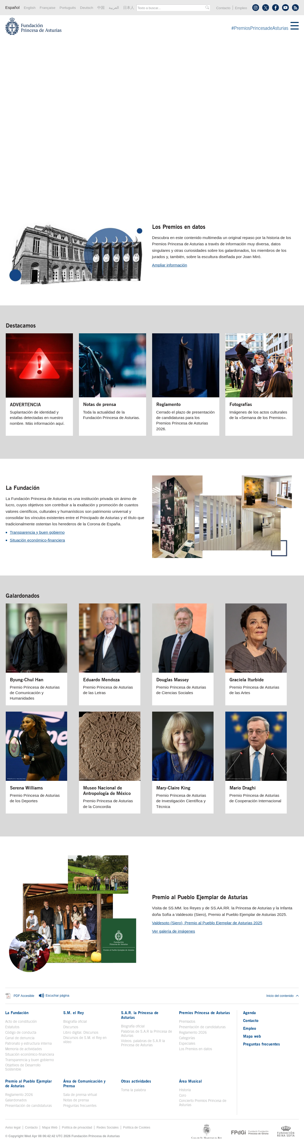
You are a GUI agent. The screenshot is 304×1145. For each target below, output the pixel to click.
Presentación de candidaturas (202, 1027)
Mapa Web (50, 1127)
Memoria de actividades (23, 1049)
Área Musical (190, 1081)
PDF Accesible (24, 996)
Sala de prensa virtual (80, 1094)
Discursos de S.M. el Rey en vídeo (85, 1040)
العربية (114, 8)
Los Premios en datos (178, 226)
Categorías (187, 1038)
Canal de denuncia (20, 1038)
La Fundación (22, 487)
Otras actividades (136, 1081)
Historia (185, 1090)
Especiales (187, 1043)
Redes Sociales (107, 1127)
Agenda (249, 1012)
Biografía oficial (75, 1021)
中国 (101, 8)
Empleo (241, 8)
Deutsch (86, 8)
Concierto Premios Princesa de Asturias (202, 1102)
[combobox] (171, 8)
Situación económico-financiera (37, 540)
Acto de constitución (21, 1021)
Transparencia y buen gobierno (37, 532)
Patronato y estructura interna (28, 1043)
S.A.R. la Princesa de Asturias (139, 1015)
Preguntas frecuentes (79, 1105)
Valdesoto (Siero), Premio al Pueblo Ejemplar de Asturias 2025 (207, 923)
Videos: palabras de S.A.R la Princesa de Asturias (143, 1043)
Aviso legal (13, 1127)
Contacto (223, 8)
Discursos (70, 1027)
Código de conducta (20, 1032)
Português (68, 8)
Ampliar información (169, 265)
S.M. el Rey (73, 1012)
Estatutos (12, 1027)
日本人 (128, 8)
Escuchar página (53, 995)
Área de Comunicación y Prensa (84, 1083)
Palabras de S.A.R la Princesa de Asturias (146, 1033)
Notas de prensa (76, 1100)
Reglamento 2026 (193, 1032)
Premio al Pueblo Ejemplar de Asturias (200, 896)
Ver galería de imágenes (173, 931)
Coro (182, 1095)
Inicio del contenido (282, 996)
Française (47, 8)
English (30, 8)
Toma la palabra (133, 1090)
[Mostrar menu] (294, 26)
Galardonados (22, 595)
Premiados (187, 1021)
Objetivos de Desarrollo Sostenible (23, 1067)
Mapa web (252, 1036)
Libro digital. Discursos (80, 1032)
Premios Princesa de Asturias (204, 1012)
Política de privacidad (77, 1127)
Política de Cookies (136, 1127)
